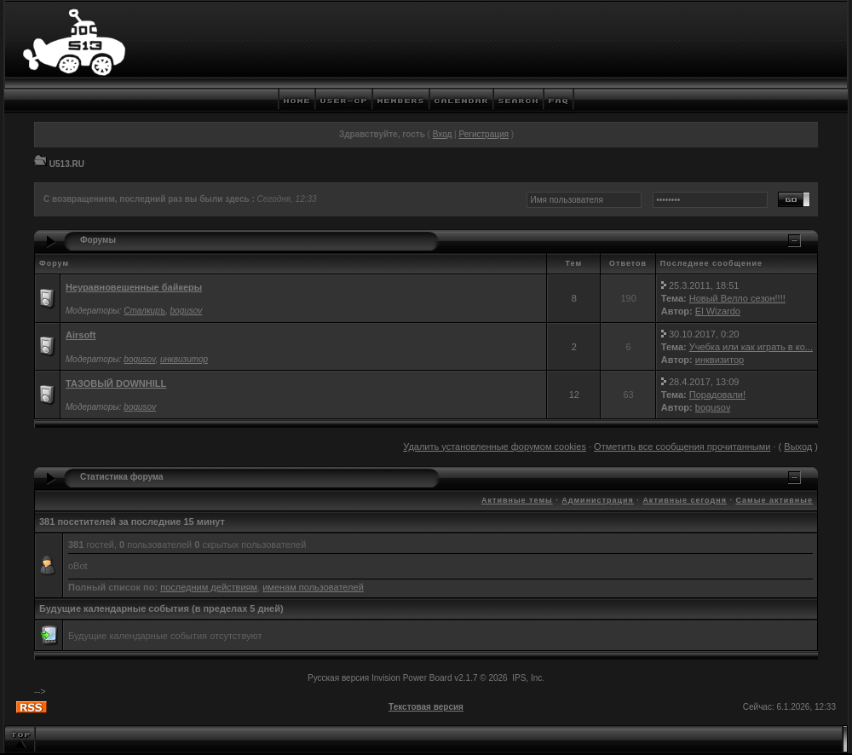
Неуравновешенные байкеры (134, 287)
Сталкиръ (144, 310)
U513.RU (66, 164)
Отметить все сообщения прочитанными (682, 446)
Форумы (98, 240)
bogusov (186, 310)
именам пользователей (313, 587)
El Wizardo (717, 311)
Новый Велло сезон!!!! (737, 298)
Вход (442, 134)
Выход (798, 446)
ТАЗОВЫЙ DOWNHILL (116, 383)
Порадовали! (717, 394)
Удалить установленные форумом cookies (494, 446)
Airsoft (80, 335)
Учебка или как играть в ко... (751, 347)
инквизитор (184, 359)
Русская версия (338, 678)
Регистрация (483, 134)
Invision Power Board (411, 678)
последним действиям (208, 587)
